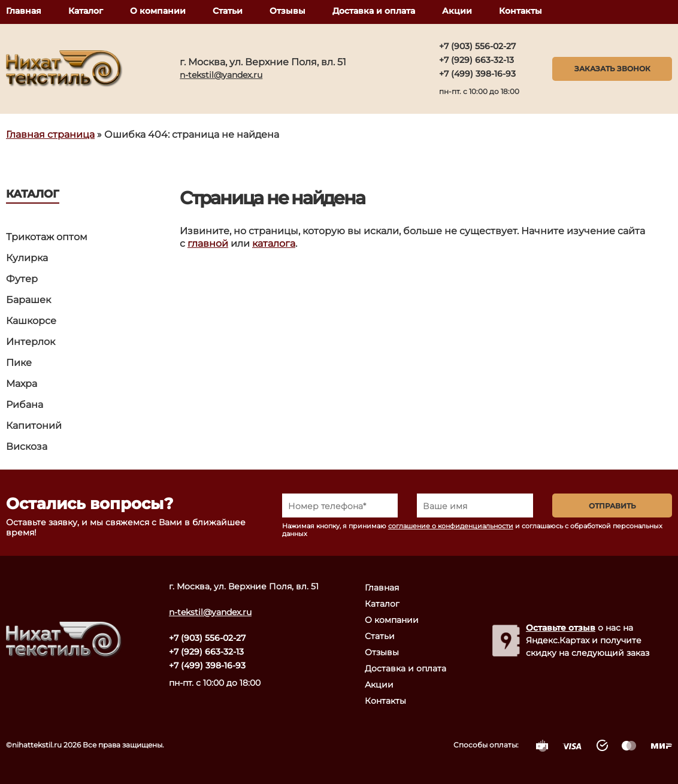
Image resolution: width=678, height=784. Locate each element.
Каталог (85, 10)
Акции (457, 10)
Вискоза (26, 446)
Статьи (228, 10)
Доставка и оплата (373, 10)
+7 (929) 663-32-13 (476, 60)
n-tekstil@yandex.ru (221, 74)
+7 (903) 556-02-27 (477, 46)
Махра (21, 383)
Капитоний (34, 425)
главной (207, 243)
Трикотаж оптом (46, 237)
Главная (23, 10)
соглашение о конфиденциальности (450, 526)
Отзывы (287, 10)
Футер (22, 278)
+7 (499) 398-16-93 (477, 73)
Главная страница (50, 134)
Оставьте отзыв (560, 627)
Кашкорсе (31, 320)
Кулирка (27, 258)
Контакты (520, 10)
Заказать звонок (612, 68)
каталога (273, 243)
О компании (158, 10)
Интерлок (30, 341)
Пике (19, 362)
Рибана (24, 404)
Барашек (28, 299)
